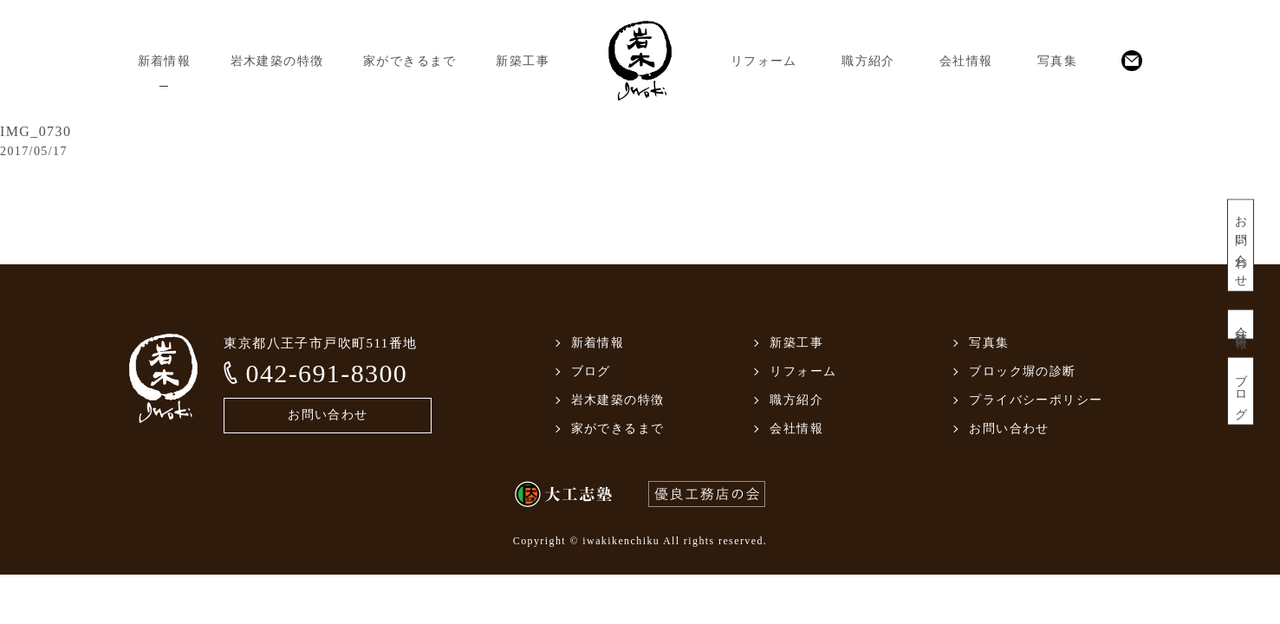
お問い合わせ (1240, 245)
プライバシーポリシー (1035, 399)
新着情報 (165, 61)
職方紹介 (868, 61)
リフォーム (764, 61)
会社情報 (966, 61)
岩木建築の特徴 (277, 61)
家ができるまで (410, 61)
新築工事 (522, 61)
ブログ (1240, 391)
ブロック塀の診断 (1022, 371)
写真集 (1057, 61)
